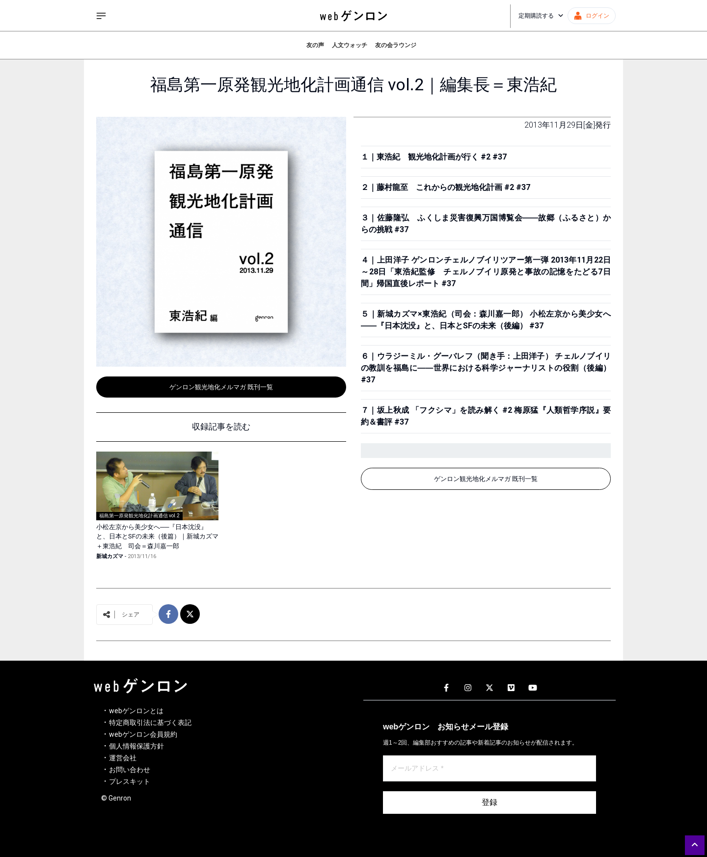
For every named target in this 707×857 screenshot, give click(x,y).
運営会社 (122, 758)
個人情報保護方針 (136, 746)
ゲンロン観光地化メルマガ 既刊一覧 (221, 387)
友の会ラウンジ (395, 45)
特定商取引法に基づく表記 (150, 722)
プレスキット (129, 781)
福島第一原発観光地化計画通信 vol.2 (139, 515)
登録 (489, 802)
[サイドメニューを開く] (101, 16)
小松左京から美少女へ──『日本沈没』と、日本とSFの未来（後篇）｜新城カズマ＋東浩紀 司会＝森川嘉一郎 (157, 536)
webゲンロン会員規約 (143, 734)
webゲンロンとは (136, 711)
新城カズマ (109, 556)
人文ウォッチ (349, 45)
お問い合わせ (129, 770)
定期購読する (541, 15)
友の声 (315, 45)
